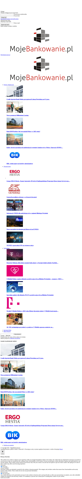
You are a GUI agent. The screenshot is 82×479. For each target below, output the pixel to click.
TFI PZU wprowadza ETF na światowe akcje (20, 245)
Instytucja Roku (7, 330)
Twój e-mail (17, 23)
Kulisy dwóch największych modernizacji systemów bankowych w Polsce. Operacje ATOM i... (29, 408)
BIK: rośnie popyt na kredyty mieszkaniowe (20, 163)
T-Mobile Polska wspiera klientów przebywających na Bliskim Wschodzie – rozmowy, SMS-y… (35, 279)
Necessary (4, 466)
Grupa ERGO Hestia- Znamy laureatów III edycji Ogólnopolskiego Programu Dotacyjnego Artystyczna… (38, 181)
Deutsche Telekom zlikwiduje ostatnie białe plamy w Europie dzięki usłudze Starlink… (32, 263)
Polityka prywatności (9, 445)
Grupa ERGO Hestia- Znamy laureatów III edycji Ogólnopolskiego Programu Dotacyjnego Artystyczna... (32, 425)
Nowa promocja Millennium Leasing (17, 115)
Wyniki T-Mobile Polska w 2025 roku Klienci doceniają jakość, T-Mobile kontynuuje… (32, 311)
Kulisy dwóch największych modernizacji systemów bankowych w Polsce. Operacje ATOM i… (35, 147)
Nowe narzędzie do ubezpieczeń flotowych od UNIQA (22, 229)
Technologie (7, 248)
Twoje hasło (17, 15)
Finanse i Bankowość (9, 84)
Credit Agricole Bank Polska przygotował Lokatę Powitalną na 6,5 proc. (28, 99)
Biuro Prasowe (7, 331)
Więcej (61, 449)
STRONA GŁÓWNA (15, 338)
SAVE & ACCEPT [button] (5, 477)
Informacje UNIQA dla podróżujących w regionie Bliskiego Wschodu (27, 213)
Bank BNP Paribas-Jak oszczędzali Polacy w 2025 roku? (23, 131)
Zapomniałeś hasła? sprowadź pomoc (9, 19)
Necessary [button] (3, 465)
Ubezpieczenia (7, 166)
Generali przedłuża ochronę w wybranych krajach (22, 197)
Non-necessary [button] (4, 472)
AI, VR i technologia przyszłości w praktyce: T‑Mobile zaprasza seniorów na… (30, 327)
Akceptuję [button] (56, 449)
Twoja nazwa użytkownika (20, 14)
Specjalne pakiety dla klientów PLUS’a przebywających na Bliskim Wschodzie (30, 295)
